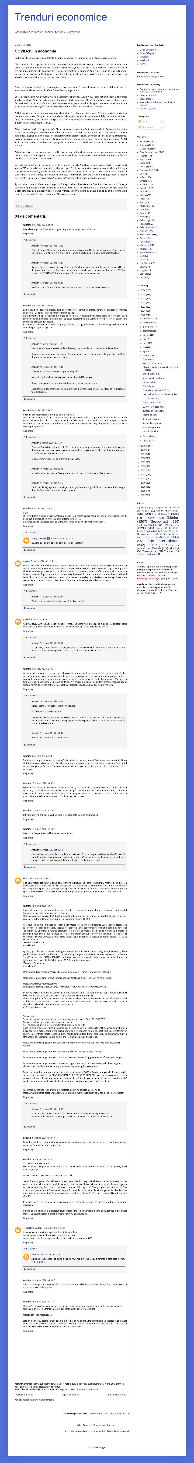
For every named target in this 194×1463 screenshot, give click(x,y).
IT (141, 174)
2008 (143, 491)
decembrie (148, 318)
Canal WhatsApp (148, 50)
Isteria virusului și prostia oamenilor (160, 394)
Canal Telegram (147, 53)
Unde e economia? (151, 374)
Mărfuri (143, 195)
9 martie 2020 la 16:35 (42, 410)
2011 (143, 478)
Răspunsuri (31, 240)
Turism (143, 238)
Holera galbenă (150, 415)
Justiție (143, 259)
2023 (143, 302)
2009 (143, 487)
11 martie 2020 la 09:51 (51, 643)
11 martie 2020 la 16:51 (43, 1159)
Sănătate (144, 184)
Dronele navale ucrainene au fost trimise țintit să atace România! (159, 90)
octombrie (148, 327)
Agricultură (145, 206)
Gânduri (144, 145)
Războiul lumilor (150, 431)
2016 (143, 458)
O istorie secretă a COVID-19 (156, 390)
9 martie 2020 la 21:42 (51, 344)
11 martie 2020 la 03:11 (43, 906)
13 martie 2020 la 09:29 (51, 283)
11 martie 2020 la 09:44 (51, 597)
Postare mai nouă (24, 1395)
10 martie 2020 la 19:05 (39, 878)
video (142, 177)
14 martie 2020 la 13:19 (48, 1254)
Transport (145, 224)
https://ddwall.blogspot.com (151, 76)
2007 (143, 495)
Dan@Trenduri (39, 538)
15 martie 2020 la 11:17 (43, 1302)
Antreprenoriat (147, 252)
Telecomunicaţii (147, 227)
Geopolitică (145, 149)
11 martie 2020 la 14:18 (43, 1138)
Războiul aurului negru (153, 411)
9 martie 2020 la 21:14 (42, 561)
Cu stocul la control (152, 398)
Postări (143, 122)
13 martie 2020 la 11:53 (51, 1109)
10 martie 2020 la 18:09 (51, 701)
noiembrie (148, 322)
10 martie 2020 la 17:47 (51, 263)
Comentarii (146, 127)
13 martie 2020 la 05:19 (51, 850)
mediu (143, 277)
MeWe (143, 64)
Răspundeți (28, 233)
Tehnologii (145, 220)
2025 (143, 294)
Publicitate (145, 242)
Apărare (143, 249)
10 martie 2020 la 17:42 (51, 246)
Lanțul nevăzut (149, 382)
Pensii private (146, 234)
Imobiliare (145, 191)
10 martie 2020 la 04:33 (43, 783)
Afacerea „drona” (148, 108)
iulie (145, 339)
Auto (142, 202)
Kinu (25, 878)
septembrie (148, 331)
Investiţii (144, 166)
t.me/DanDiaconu (89, 1389)
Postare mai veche (117, 1395)
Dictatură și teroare (152, 419)
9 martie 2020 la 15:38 (42, 305)
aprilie (146, 351)
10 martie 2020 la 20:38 (51, 469)
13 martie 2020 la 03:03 (54, 1228)
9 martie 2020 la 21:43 (42, 669)
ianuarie (147, 441)
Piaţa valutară (146, 170)
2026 (143, 290)
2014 (143, 466)
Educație (144, 274)
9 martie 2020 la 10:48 (42, 225)
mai (145, 347)
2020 (143, 315)
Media (143, 216)
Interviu (143, 267)
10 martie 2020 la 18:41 (51, 367)
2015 (143, 462)
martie (146, 355)
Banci (142, 159)
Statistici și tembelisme (153, 378)
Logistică (144, 270)
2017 (143, 454)
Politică (143, 141)
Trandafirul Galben (32, 1228)
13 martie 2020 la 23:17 (51, 483)
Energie (143, 181)
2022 (143, 307)
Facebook (144, 60)
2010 (143, 483)
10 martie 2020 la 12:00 (43, 810)
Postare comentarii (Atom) (41, 1400)
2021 (143, 311)
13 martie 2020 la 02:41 (51, 733)
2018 (143, 450)
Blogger (102, 1447)
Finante (143, 156)
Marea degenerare (151, 427)
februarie (147, 436)
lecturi (143, 209)
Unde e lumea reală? (152, 402)
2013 (143, 470)
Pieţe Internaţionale (149, 152)
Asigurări (144, 231)
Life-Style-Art (146, 263)
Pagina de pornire (70, 1395)
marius (26, 561)
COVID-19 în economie (153, 407)
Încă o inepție (146, 99)
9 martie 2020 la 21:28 (42, 619)
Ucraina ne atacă (148, 95)
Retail (142, 199)
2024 (143, 298)
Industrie (144, 188)
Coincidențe (148, 386)
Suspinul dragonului (152, 423)
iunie (145, 343)
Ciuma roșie (148, 359)
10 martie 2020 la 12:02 (43, 829)
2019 (143, 446)
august (146, 335)
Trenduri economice (61, 17)
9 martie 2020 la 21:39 (51, 443)
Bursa (143, 163)
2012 (143, 474)
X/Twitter (144, 57)
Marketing (145, 245)
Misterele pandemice (152, 363)
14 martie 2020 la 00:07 (43, 1280)
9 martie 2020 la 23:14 (62, 538)
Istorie (143, 213)
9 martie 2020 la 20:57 (42, 508)
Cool (142, 256)
